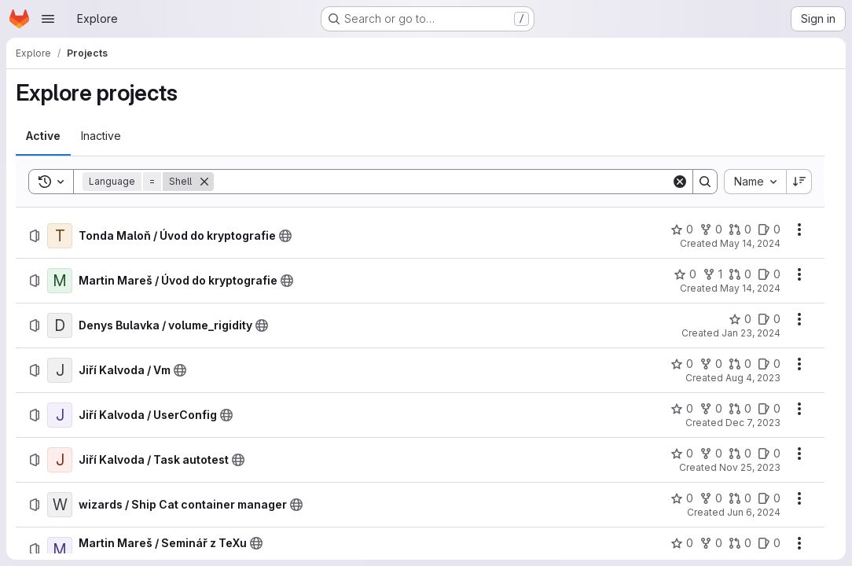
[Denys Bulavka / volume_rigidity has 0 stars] (740, 319)
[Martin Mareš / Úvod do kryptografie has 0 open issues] (769, 274)
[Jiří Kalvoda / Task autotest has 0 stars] (681, 453)
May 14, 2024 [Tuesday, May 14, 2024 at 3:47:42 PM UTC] (750, 288)
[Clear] (679, 181)
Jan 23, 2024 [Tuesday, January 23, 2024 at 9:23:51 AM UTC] (751, 333)
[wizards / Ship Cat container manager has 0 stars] (681, 498)
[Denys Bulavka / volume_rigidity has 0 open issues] (769, 319)
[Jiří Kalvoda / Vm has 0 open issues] (769, 364)
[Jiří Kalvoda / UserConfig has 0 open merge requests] (740, 408)
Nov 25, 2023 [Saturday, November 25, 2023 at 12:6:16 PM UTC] (749, 467)
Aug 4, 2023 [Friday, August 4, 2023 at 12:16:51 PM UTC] (752, 378)
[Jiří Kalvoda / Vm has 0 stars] (681, 364)
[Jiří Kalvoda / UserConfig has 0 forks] (711, 408)
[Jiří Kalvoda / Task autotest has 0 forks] (711, 453)
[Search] (442, 181)
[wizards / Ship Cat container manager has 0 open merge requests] (740, 498)
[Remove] (204, 181)
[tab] (43, 136)
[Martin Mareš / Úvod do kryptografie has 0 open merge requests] (740, 274)
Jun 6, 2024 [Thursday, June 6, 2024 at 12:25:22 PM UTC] (753, 512)
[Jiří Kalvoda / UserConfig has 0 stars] (681, 408)
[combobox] (755, 181)
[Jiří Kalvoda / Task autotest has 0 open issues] (769, 453)
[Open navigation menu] (48, 18)
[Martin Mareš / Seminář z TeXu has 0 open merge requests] (740, 543)
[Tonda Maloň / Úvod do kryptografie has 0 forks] (711, 229)
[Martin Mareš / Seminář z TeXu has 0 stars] (681, 543)
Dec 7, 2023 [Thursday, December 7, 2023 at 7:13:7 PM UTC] (752, 422)
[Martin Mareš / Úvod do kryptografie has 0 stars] (685, 274)
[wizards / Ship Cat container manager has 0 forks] (711, 498)
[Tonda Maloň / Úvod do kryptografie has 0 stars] (681, 229)
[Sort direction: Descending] (799, 181)
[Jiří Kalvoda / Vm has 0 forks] (711, 364)
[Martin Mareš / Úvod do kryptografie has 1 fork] (712, 274)
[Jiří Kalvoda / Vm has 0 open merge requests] (740, 364)
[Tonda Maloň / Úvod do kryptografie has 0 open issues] (769, 229)
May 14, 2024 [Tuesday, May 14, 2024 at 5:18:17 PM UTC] (750, 243)
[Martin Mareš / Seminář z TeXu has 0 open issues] (769, 543)
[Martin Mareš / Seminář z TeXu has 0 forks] (711, 543)
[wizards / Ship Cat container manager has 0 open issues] (769, 498)
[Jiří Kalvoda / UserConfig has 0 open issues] (769, 408)
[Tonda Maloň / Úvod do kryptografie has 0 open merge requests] (740, 229)
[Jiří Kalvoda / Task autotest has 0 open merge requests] (740, 453)
